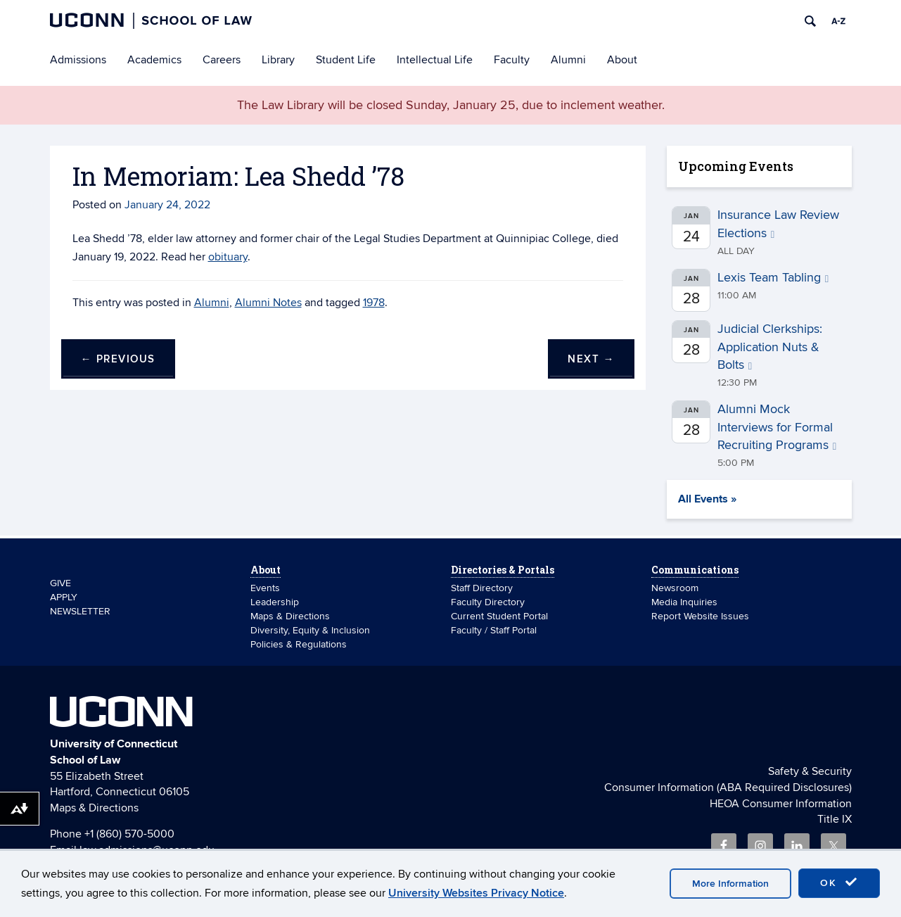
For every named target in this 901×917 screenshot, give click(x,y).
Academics (154, 60)
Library (278, 60)
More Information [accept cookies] (730, 884)
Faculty (512, 60)
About (622, 60)
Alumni (568, 60)
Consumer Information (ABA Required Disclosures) (728, 787)
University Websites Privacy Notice (476, 893)
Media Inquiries (684, 602)
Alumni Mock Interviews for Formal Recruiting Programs (776, 427)
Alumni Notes (268, 303)
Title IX (834, 819)
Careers (222, 60)
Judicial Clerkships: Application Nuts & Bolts (769, 347)
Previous (118, 359)
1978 (374, 303)
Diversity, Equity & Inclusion (310, 630)
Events (265, 588)
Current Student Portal (499, 616)
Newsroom (676, 588)
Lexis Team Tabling (773, 277)
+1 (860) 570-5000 (129, 834)
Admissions (78, 60)
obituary (228, 257)
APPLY (63, 597)
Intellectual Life (435, 60)
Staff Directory (482, 588)
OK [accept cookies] (839, 882)
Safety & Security (810, 771)
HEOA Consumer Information (781, 804)
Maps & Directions (290, 616)
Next (591, 359)
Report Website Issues (700, 616)
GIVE (60, 583)
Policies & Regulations (298, 644)
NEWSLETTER (80, 611)
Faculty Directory (488, 602)
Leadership (274, 602)
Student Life (346, 60)
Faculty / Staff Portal (494, 630)
